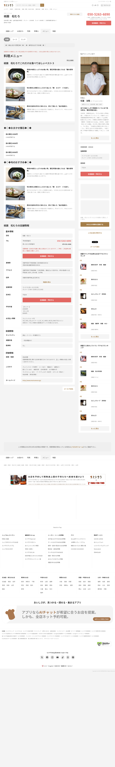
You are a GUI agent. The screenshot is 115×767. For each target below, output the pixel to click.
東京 (22, 582)
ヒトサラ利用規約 (86, 631)
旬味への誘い (29, 549)
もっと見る (95, 138)
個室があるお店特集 (54, 562)
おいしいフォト (98, 542)
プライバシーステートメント (51, 638)
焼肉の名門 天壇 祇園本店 (99, 265)
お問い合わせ (45, 631)
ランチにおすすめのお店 (55, 552)
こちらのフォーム (77, 447)
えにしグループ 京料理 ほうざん (99, 294)
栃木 (31, 585)
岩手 (14, 582)
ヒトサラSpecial (30, 539)
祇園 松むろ (45, 9)
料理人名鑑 (5, 539)
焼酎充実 (36, 369)
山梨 (46, 582)
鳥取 (84, 585)
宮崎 (108, 585)
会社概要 (68, 631)
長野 (51, 582)
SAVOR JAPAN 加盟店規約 (46, 633)
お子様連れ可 (53, 369)
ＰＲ (72, 535)
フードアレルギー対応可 (43, 372)
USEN (3, 631)
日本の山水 (97, 552)
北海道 (4, 582)
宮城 (3, 585)
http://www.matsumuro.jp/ (32, 380)
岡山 (80, 589)
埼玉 (22, 585)
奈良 (60, 585)
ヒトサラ (6, 9)
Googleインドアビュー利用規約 (81, 633)
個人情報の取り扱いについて (35, 638)
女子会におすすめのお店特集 (56, 539)
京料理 (20, 20)
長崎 (108, 582)
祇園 (18, 465)
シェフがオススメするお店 (10, 542)
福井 (41, 593)
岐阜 (41, 585)
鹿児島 (100, 589)
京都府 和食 (17, 9)
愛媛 (89, 582)
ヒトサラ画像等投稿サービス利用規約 (89, 636)
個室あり (50, 367)
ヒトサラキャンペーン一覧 (33, 559)
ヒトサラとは (18, 631)
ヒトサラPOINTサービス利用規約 (69, 636)
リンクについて (61, 631)
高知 (80, 585)
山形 (12, 585)
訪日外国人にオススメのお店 (33, 556)
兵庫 (65, 582)
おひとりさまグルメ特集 (55, 559)
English (50, 666)
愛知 (51, 585)
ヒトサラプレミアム (8, 546)
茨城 (27, 585)
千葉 (33, 582)
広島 (84, 589)
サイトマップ (37, 631)
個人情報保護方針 (22, 638)
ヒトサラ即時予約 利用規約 (99, 631)
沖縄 (105, 589)
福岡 (99, 582)
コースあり (42, 367)
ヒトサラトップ (10, 631)
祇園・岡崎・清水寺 (10, 465)
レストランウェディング (101, 546)
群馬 (22, 589)
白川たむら (94, 279)
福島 (3, 589)
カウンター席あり (58, 372)
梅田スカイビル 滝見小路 (78, 546)
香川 (84, 582)
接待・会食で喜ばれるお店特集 (57, 546)
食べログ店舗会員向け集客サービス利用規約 (13, 636)
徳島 (80, 582)
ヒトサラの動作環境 (28, 631)
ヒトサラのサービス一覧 (104, 1)
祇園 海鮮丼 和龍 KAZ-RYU (99, 323)
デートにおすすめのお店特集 (56, 542)
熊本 (99, 585)
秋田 (8, 585)
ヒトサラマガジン (30, 542)
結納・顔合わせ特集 (54, 556)
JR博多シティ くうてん (78, 542)
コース (14, 39)
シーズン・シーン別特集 (56, 535)
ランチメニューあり (29, 372)
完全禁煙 (25, 374)
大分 (103, 585)
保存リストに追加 (74, 14)
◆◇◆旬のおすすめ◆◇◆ (35, 45)
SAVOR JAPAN (98, 539)
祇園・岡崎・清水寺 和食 (28, 9)
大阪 (60, 582)
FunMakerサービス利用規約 (9, 638)
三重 (41, 589)
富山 (46, 589)
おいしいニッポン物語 (31, 546)
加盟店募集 (53, 631)
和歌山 (66, 585)
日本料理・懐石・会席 (9, 20)
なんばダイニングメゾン (78, 539)
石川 (51, 589)
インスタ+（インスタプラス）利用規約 (36, 636)
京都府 (11, 9)
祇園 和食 (38, 9)
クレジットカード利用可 (30, 367)
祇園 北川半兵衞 (96, 371)
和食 (17, 20)
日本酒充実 (44, 369)
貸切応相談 (33, 374)
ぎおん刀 (93, 309)
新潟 (41, 582)
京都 (70, 582)
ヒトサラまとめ (29, 552)
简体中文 (57, 666)
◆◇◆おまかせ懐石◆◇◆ (14, 45)
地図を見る (47, 282)
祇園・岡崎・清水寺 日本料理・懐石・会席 (50, 465)
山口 (89, 589)
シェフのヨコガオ (7, 549)
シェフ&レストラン (8, 535)
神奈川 (28, 582)
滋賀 (71, 585)
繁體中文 (64, 666)
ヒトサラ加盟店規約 (32, 633)
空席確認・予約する (99, 23)
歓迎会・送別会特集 (54, 549)
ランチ (23, 39)
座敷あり (57, 367)
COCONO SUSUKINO (77, 549)
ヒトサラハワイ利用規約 (53, 636)
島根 (89, 585)
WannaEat (97, 549)
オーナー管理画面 (75, 631)
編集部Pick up (30, 535)
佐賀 (103, 582)
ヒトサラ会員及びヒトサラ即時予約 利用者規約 (14, 633)
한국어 (70, 666)
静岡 (46, 585)
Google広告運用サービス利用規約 (63, 633)
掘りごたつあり (27, 369)
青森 (9, 582)
